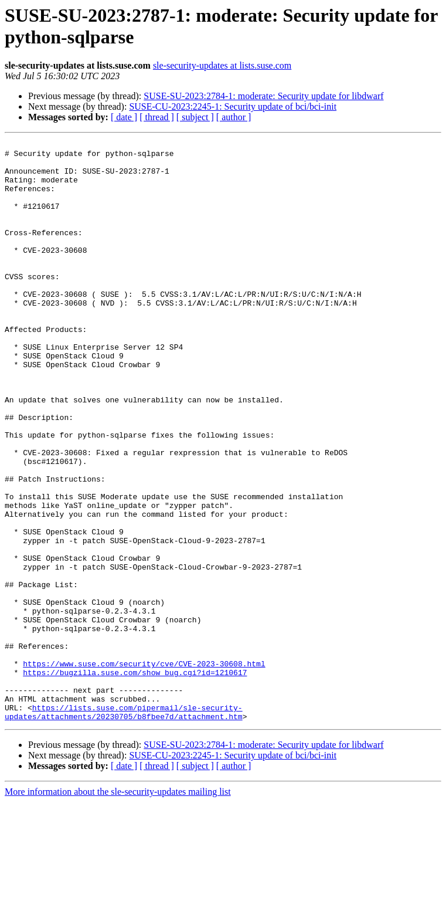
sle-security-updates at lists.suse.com (222, 65)
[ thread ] (156, 117)
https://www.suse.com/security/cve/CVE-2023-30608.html (144, 769)
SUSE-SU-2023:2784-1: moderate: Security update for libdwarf (263, 96)
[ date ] (124, 117)
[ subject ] (195, 117)
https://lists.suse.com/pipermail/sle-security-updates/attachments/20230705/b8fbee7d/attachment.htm (124, 827)
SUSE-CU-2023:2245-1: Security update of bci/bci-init (232, 106)
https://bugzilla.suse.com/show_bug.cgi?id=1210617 (135, 779)
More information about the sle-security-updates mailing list (118, 908)
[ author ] (233, 117)
